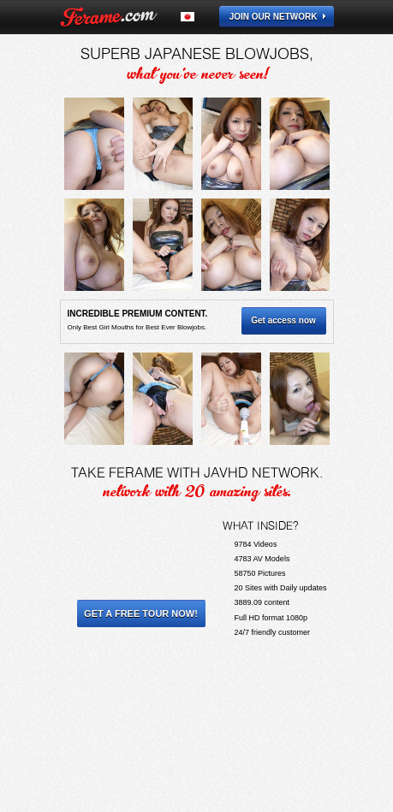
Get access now (283, 320)
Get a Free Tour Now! (141, 613)
